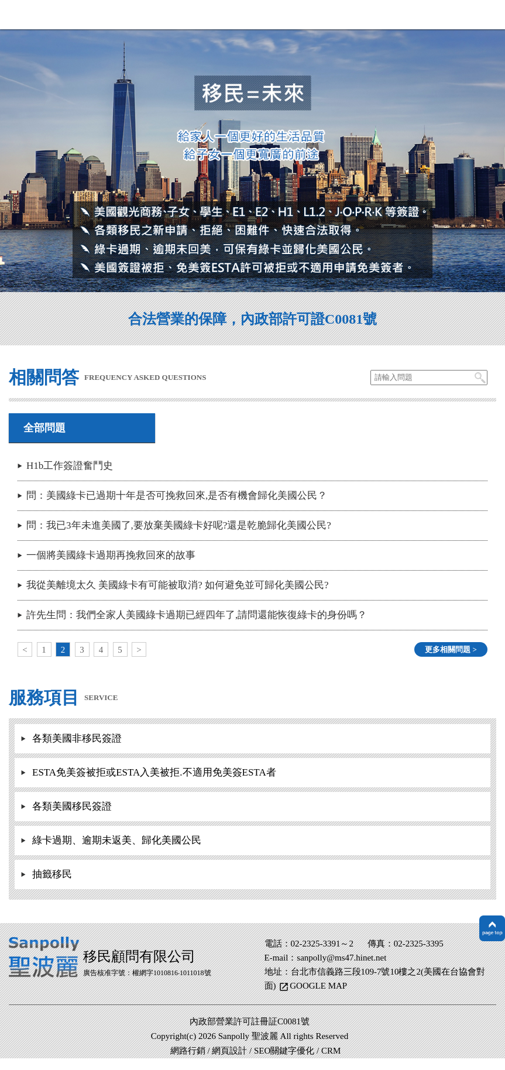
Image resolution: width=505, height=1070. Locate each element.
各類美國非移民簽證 (77, 738)
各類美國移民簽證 (72, 806)
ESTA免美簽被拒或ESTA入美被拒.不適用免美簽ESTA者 (154, 772)
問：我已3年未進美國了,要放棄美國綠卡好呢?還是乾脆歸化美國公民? (178, 525)
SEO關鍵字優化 (284, 1050)
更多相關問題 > (451, 649)
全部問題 (44, 428)
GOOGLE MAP (318, 985)
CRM (331, 1050)
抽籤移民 (52, 874)
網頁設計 (229, 1050)
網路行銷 (187, 1050)
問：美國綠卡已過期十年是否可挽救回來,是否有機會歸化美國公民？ (176, 495)
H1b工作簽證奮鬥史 (69, 465)
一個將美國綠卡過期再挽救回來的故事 (110, 555)
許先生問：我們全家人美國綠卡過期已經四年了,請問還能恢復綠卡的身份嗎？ (196, 614)
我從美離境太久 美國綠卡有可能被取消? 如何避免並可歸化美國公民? (177, 585)
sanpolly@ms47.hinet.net (341, 957)
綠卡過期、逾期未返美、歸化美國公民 (116, 840)
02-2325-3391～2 (322, 943)
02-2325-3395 (419, 943)
